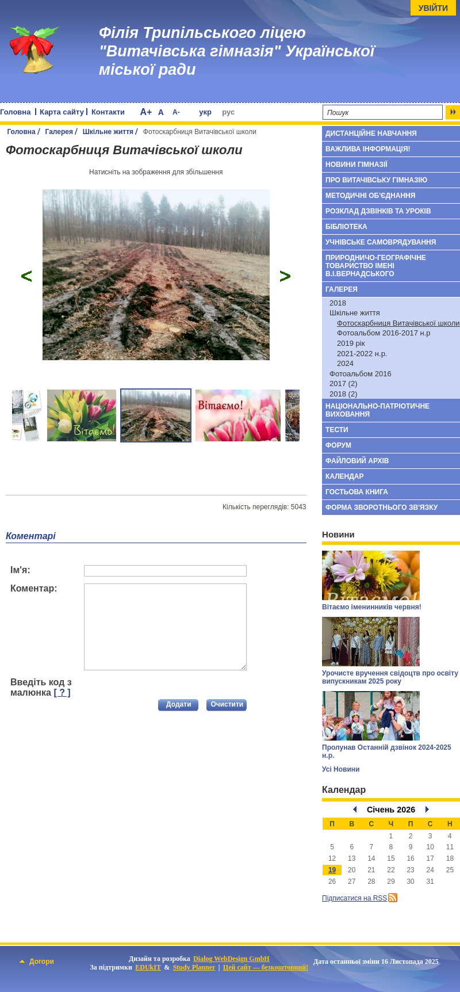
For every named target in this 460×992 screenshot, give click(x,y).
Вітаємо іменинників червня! (371, 607)
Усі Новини (340, 769)
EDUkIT (148, 967)
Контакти (108, 112)
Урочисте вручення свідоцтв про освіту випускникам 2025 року (390, 677)
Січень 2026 (391, 809)
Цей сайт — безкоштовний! (265, 967)
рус (228, 112)
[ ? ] (61, 692)
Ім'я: (20, 570)
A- (176, 112)
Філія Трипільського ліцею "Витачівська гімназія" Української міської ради (236, 51)
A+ (146, 112)
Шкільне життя (108, 132)
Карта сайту (62, 112)
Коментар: (33, 588)
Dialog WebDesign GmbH (231, 959)
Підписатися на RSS (354, 898)
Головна (15, 112)
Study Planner (194, 967)
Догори (37, 961)
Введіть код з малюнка (41, 687)
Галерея (59, 132)
